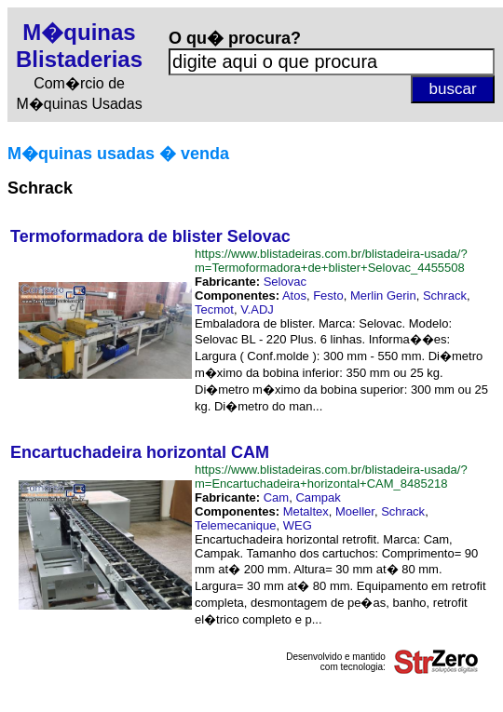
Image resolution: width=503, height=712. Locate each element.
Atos (294, 295)
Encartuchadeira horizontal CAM (139, 452)
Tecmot (214, 309)
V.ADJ (257, 309)
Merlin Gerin (383, 295)
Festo (328, 295)
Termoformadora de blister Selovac (150, 236)
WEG (297, 525)
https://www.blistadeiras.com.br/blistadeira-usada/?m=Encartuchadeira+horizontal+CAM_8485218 (331, 476)
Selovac (285, 282)
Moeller (354, 511)
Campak (317, 497)
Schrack (445, 295)
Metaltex (306, 511)
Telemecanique (235, 525)
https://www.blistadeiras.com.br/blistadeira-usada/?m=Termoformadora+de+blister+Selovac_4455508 (331, 261)
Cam (276, 497)
